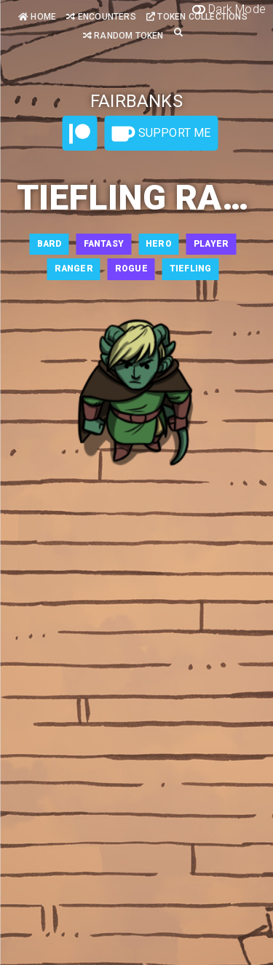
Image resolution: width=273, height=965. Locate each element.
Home (37, 17)
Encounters (100, 17)
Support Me (160, 134)
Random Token (123, 36)
